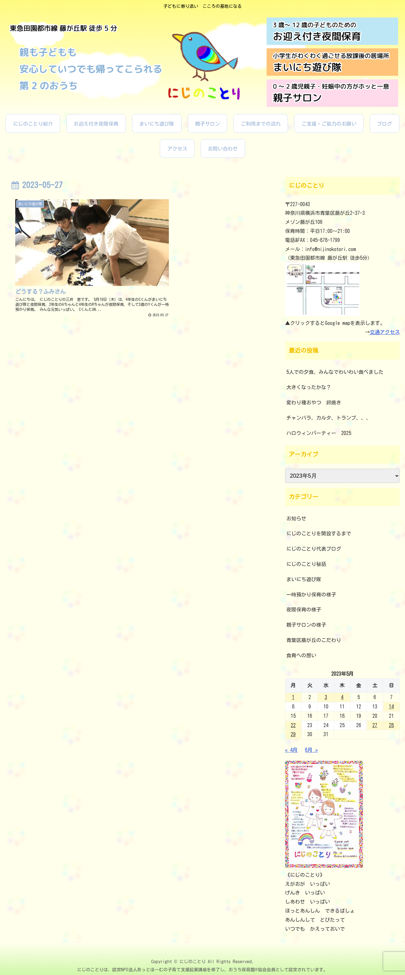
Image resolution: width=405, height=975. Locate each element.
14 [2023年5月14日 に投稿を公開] (391, 706)
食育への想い (301, 655)
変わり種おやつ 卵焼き (313, 402)
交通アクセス (385, 332)
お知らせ (296, 518)
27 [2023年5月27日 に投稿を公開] (374, 725)
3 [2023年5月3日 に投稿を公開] (326, 697)
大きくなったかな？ (308, 387)
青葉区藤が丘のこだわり (313, 640)
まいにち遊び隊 (303, 579)
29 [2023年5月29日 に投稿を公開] (293, 734)
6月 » (311, 749)
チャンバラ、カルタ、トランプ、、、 (328, 417)
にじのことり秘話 (306, 564)
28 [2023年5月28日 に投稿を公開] (391, 725)
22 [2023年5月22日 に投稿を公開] (293, 725)
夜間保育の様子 (303, 609)
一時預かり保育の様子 (311, 594)
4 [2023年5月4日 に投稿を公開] (342, 697)
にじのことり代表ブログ (313, 548)
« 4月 (291, 749)
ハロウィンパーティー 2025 (318, 433)
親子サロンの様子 (306, 624)
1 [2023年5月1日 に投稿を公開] (293, 697)
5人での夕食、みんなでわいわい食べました (335, 371)
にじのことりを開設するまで (318, 533)
